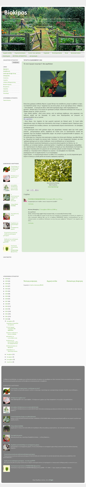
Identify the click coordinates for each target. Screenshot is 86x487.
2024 (6, 283)
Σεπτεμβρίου (10, 359)
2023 (6, 286)
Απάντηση (30, 204)
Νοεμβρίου (9, 354)
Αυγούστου (10, 362)
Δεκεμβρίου (10, 321)
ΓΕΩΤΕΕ (5, 89)
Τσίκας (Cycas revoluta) (17, 426)
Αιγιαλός (5, 80)
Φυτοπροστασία (57, 53)
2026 (6, 278)
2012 (6, 314)
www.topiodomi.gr (53, 187)
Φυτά (66, 53)
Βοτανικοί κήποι (75, 53)
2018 (6, 298)
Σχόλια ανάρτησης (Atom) (36, 285)
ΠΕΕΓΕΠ (5, 91)
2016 (6, 304)
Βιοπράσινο (6, 86)
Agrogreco (6, 69)
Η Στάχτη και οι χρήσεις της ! (18, 397)
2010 (6, 319)
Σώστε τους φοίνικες (34, 53)
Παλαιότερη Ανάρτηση (75, 281)
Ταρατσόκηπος (7, 100)
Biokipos (15, 13)
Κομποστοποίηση (20, 53)
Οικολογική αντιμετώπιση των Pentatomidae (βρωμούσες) (25, 466)
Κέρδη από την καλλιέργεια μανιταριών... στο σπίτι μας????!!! (10, 241)
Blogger (51, 480)
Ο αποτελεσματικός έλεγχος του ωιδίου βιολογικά (15, 197)
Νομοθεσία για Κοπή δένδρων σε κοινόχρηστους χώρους (25, 444)
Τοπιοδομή (6, 93)
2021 (6, 291)
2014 (6, 309)
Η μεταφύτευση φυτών (16, 435)
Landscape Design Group (9, 73)
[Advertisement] (53, 266)
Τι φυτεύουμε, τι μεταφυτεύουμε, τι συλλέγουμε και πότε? (25, 388)
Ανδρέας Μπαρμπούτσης (9, 82)
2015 (6, 306)
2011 (6, 316)
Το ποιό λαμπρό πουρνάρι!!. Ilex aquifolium (11, 329)
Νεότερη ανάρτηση (30, 281)
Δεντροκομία (33, 56)
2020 (6, 293)
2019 (6, 296)
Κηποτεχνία (6, 56)
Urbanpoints (6, 75)
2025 (6, 281)
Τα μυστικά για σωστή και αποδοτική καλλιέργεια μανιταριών (10, 234)
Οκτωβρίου (10, 357)
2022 (6, 288)
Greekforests (6, 71)
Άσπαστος (5, 78)
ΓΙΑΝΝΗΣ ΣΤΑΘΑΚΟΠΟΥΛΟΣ (36, 199)
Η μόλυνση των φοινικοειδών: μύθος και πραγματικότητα (12, 342)
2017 (6, 301)
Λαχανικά (46, 53)
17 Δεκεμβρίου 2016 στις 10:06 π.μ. (48, 209)
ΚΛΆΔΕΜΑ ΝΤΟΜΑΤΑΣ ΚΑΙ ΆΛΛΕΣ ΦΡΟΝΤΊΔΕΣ (24, 407)
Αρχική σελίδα (7, 53)
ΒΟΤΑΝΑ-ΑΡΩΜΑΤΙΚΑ (20, 56)
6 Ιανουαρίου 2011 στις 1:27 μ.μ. (54, 199)
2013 (6, 311)
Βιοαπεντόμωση (7, 84)
